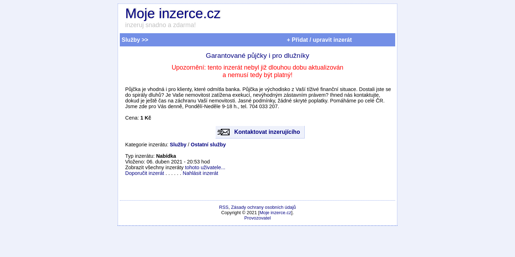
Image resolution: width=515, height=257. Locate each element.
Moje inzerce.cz (173, 13)
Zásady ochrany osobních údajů (263, 207)
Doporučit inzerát (144, 173)
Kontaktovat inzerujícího (267, 132)
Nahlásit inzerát (200, 173)
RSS (224, 207)
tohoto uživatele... (205, 167)
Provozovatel (257, 218)
